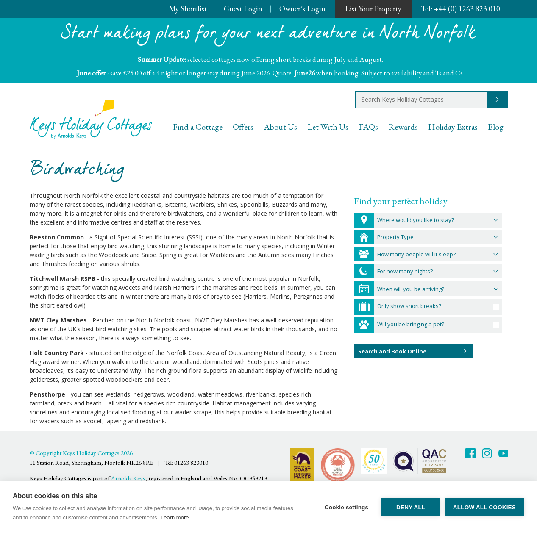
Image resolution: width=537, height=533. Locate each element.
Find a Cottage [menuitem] (198, 126)
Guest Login (243, 9)
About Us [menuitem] (280, 126)
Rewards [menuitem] (403, 126)
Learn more (175, 517)
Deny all (410, 507)
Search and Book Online (392, 351)
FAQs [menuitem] (368, 126)
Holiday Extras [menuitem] (453, 126)
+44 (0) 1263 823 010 (460, 9)
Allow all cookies (484, 507)
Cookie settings (346, 507)
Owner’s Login (302, 9)
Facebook (470, 453)
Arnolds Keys (128, 478)
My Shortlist (188, 9)
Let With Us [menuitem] (327, 126)
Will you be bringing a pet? (410, 324)
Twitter (487, 453)
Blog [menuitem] (496, 126)
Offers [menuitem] (243, 126)
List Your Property (373, 9)
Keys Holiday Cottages (91, 119)
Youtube (503, 453)
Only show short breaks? (409, 306)
